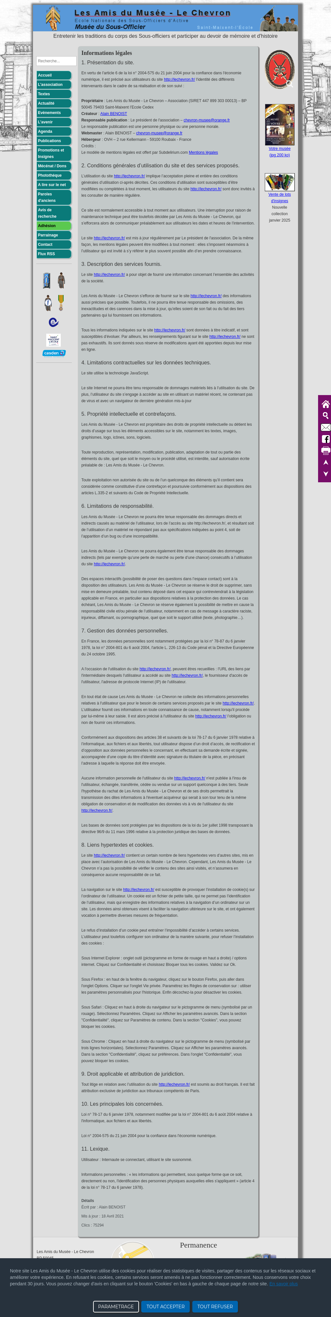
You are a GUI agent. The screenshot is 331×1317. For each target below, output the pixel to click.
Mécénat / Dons (52, 166)
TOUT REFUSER (215, 1307)
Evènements (49, 112)
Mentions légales (203, 152)
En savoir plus (283, 1283)
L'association (50, 84)
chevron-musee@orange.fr (207, 120)
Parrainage (48, 235)
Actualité (46, 103)
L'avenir (45, 122)
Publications (49, 141)
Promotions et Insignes (51, 153)
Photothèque (49, 175)
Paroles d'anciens (47, 197)
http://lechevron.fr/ (179, 79)
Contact (45, 244)
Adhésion (47, 226)
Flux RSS (46, 254)
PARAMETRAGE (116, 1307)
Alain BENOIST (113, 113)
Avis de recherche (47, 213)
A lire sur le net (52, 185)
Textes (44, 94)
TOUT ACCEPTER (165, 1307)
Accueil (45, 75)
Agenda (45, 131)
